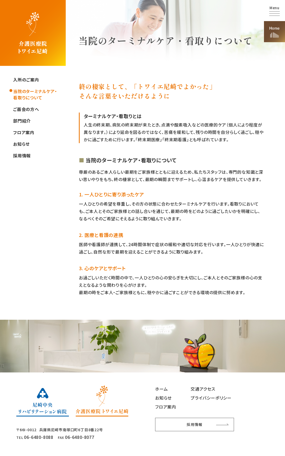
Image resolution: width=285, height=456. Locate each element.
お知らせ (21, 144)
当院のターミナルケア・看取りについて (35, 94)
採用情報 (22, 155)
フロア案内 (23, 132)
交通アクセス (203, 389)
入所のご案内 (26, 79)
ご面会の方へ (26, 109)
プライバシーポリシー (211, 398)
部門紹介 (22, 121)
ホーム (161, 389)
